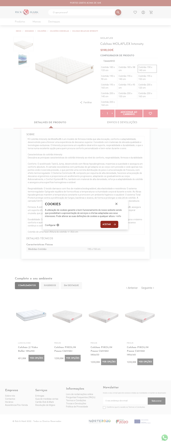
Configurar (52, 225)
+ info (118, 216)
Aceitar (109, 224)
